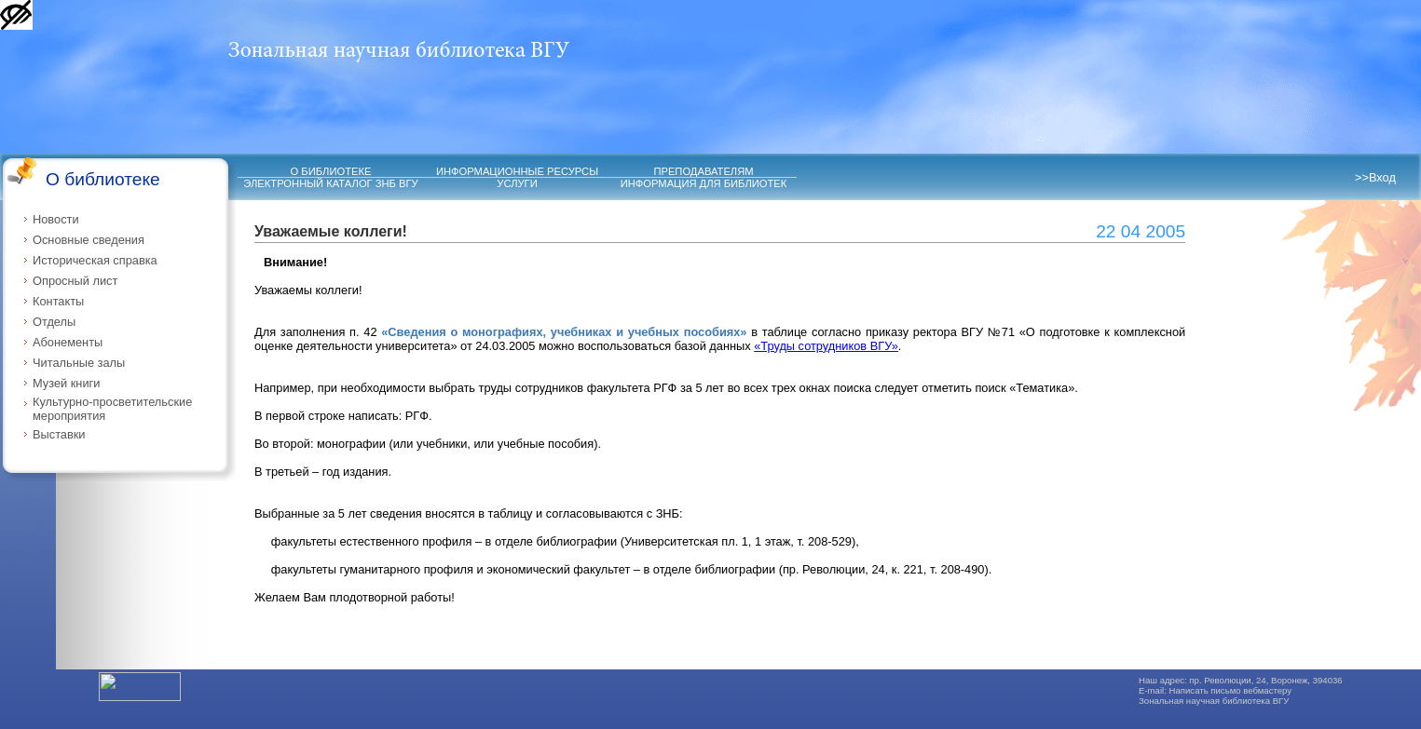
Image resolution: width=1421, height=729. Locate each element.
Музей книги (66, 383)
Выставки (59, 434)
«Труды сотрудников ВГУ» (826, 346)
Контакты (58, 301)
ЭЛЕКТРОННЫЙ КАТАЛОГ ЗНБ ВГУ (330, 183)
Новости (56, 219)
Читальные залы (79, 363)
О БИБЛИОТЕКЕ (331, 171)
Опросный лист (75, 281)
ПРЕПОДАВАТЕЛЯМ (703, 171)
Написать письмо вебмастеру (1230, 690)
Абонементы (67, 342)
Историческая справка (95, 260)
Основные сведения (88, 240)
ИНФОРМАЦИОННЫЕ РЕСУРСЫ (517, 171)
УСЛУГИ (517, 183)
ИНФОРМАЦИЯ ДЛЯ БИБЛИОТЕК (704, 183)
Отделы (54, 322)
